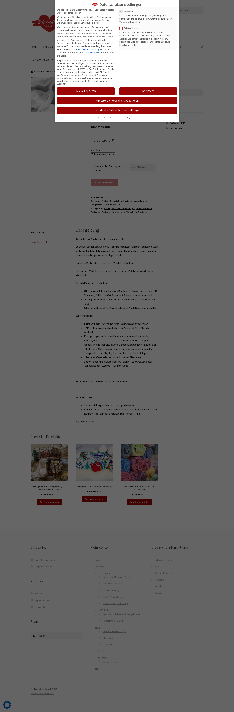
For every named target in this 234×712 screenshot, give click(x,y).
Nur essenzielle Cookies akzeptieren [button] (117, 100)
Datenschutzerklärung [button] (118, 118)
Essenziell (127, 11)
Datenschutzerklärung (88, 49)
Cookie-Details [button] (103, 118)
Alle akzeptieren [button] (86, 91)
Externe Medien (130, 28)
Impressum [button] (131, 118)
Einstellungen (91, 52)
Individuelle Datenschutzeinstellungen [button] (117, 110)
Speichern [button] (148, 91)
